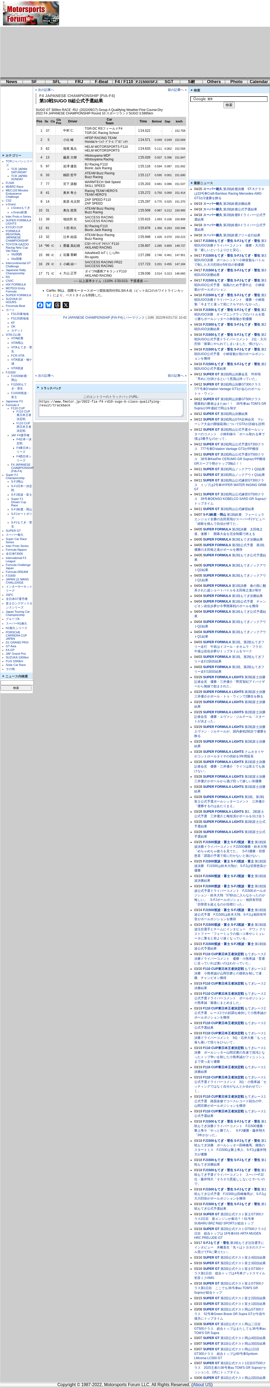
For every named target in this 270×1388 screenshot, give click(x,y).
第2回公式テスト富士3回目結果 (243, 1263)
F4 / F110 (124, 81)
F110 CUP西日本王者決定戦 (24, 427)
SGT (169, 81)
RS (8, 277)
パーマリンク (135, 317)
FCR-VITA (18, 355)
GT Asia (11, 646)
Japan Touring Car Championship (18, 613)
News (11, 81)
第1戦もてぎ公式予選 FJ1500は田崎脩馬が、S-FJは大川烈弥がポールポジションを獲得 (230, 1193)
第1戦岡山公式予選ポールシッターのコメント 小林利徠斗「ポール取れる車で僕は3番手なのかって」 (229, 434)
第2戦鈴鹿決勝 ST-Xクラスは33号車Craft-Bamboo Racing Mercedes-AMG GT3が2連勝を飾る (229, 193)
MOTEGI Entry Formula (15, 290)
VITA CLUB (13, 334)
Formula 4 (12, 405)
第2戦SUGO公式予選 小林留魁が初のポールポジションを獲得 (230, 354)
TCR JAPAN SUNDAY (19, 177)
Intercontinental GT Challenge (18, 264)
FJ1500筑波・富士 (216, 842)
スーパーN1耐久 (16, 623)
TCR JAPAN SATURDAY (19, 170)
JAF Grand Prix (16, 653)
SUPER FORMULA (18, 295)
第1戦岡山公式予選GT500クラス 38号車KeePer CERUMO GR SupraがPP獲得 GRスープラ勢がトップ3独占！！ (231, 459)
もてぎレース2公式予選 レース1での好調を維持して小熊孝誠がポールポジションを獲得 (230, 1013)
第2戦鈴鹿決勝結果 (237, 204)
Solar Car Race (16, 664)
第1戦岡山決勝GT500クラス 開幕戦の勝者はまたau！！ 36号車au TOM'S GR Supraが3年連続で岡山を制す (230, 403)
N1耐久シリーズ (16, 628)
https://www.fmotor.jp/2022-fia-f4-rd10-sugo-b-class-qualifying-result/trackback (115, 408)
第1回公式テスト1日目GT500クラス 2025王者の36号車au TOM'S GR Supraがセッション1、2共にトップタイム (230, 1367)
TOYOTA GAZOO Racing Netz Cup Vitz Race (17, 247)
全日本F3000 (14, 553)
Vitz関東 (16, 258)
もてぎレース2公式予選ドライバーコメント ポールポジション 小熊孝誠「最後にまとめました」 (231, 998)
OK (13, 326)
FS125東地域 (20, 313)
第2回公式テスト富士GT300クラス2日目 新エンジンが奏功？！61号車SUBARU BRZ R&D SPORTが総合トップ (229, 1218)
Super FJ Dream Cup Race (18, 502)
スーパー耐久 (15, 534)
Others (214, 81)
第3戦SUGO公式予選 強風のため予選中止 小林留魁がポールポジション (230, 285)
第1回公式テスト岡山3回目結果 (243, 1343)
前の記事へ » (177, 90)
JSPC (9, 594)
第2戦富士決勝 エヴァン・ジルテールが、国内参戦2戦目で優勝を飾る (231, 731)
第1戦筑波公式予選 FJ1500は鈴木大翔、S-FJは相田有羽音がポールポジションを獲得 (230, 914)
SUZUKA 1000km (17, 657)
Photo (236, 81)
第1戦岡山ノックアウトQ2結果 (242, 469)
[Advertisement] (138, 38)
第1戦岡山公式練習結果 (237, 509)
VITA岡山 (17, 342)
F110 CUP (18, 408)
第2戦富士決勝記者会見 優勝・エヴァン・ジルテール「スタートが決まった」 (230, 716)
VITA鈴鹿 (17, 338)
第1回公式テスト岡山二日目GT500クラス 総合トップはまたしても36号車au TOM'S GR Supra (230, 1328)
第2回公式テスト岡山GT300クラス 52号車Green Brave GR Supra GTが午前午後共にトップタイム (229, 1314)
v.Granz (11, 204)
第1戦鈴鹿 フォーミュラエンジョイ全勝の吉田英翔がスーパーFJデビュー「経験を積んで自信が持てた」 (229, 519)
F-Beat (101, 81)
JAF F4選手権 (20, 435)
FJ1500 (11, 372)
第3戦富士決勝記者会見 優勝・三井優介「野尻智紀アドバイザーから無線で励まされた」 (230, 681)
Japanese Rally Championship (16, 271)
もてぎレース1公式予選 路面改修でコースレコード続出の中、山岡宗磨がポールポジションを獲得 (230, 1101)
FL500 (10, 182)
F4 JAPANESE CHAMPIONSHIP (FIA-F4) (22, 468)
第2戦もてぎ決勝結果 (247, 539)
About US (202, 1384)
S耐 (191, 81)
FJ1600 (11, 575)
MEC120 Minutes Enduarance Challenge (17, 193)
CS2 (9, 200)
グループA (13, 618)
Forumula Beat (15, 305)
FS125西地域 (20, 318)
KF (13, 322)
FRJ (79, 81)
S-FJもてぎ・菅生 (247, 241)
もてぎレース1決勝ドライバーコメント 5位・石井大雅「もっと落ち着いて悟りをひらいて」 (230, 1037)
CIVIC (10, 280)
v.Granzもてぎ (20, 207)
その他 (10, 668)
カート (10, 309)
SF (34, 81)
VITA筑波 (17, 368)
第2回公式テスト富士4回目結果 (243, 1257)
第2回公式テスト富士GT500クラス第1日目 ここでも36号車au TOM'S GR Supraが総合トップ (229, 1288)
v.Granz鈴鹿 (19, 212)
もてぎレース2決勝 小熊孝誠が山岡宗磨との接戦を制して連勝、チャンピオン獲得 (230, 973)
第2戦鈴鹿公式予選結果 (240, 209)
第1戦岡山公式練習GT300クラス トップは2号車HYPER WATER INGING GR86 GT (230, 485)
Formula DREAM (17, 571)
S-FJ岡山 (17, 481)
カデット (17, 330)
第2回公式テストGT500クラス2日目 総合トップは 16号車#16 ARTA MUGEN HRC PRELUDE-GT (230, 1233)
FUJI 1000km (14, 661)
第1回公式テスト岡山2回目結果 (243, 1378)
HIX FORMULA (16, 284)
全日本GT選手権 (17, 598)
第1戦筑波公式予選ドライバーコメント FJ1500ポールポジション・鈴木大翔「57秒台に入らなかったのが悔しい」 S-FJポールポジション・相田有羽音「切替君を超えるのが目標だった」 (230, 895)
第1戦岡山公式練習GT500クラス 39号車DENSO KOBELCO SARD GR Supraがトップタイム (230, 498)
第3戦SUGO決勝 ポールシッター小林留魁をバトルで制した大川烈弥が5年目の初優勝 (230, 260)
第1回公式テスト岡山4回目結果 (243, 1338)
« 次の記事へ (44, 90)
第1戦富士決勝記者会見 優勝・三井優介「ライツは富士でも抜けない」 (230, 766)
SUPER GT (13, 530)
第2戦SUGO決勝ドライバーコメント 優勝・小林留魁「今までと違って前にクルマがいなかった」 (230, 299)
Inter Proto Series (17, 546)
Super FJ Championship (15, 476)
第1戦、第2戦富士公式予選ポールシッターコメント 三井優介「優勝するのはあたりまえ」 (229, 801)
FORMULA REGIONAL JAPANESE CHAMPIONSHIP (17, 235)
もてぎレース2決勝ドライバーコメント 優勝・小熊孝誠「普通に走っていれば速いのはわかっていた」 (230, 958)
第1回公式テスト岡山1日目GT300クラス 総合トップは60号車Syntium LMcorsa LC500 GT (226, 1353)
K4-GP (10, 649)
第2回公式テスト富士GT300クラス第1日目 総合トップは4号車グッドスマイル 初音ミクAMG (229, 1273)
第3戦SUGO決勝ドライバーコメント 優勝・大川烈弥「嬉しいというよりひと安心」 (230, 245)
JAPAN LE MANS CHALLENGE (17, 581)
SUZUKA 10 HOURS (14, 300)
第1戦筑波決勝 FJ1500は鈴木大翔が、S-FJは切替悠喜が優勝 (230, 865)
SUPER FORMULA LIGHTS (223, 677)
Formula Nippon (16, 549)
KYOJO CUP (14, 227)
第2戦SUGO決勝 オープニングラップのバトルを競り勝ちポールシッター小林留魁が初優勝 (230, 314)
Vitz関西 (16, 254)
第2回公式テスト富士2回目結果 (243, 1298)
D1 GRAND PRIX (17, 642)
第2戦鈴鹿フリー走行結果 (241, 235)
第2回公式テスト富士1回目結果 (243, 1304)
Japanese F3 (14, 401)
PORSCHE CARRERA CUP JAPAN (16, 635)
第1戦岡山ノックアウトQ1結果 (242, 475)
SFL (56, 81)
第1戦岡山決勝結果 (234, 414)
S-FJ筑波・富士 (21, 494)
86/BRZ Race (15, 186)
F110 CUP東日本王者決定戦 (24, 415)
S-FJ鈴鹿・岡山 (21, 509)
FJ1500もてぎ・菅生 (218, 241)
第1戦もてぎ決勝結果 (247, 596)
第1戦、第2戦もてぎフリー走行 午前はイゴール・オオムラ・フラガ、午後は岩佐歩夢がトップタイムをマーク (229, 646)
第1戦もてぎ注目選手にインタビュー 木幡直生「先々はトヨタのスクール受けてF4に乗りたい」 (229, 1247)
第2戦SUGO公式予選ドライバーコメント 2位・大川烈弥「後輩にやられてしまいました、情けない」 (230, 339)
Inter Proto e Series (18, 216)
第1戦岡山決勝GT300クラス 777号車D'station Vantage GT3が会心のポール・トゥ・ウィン (229, 389)
